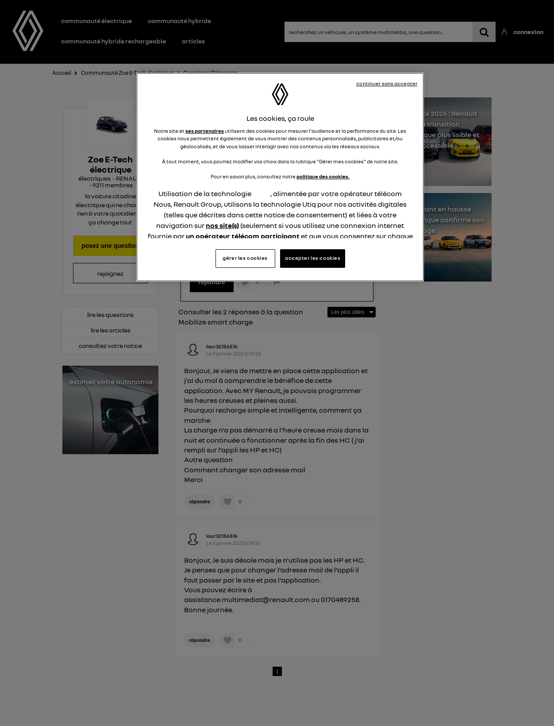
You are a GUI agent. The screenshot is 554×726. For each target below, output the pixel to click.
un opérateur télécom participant (243, 236)
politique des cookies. (323, 177)
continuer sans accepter (386, 84)
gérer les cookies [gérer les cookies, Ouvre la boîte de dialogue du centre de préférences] (245, 258)
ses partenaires (204, 131)
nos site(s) (222, 225)
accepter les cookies (312, 258)
